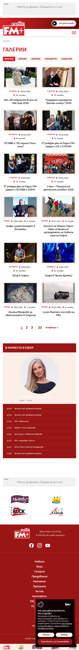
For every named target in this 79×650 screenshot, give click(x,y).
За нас (39, 591)
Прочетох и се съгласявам (55, 641)
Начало (6, 41)
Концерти (51, 59)
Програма (39, 586)
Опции (46, 634)
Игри (39, 566)
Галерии (39, 571)
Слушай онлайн (63, 23)
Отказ (64, 634)
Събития (67, 59)
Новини (40, 561)
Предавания (39, 576)
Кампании (39, 581)
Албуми (35, 59)
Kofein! (22, 59)
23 (40, 327)
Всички (9, 59)
